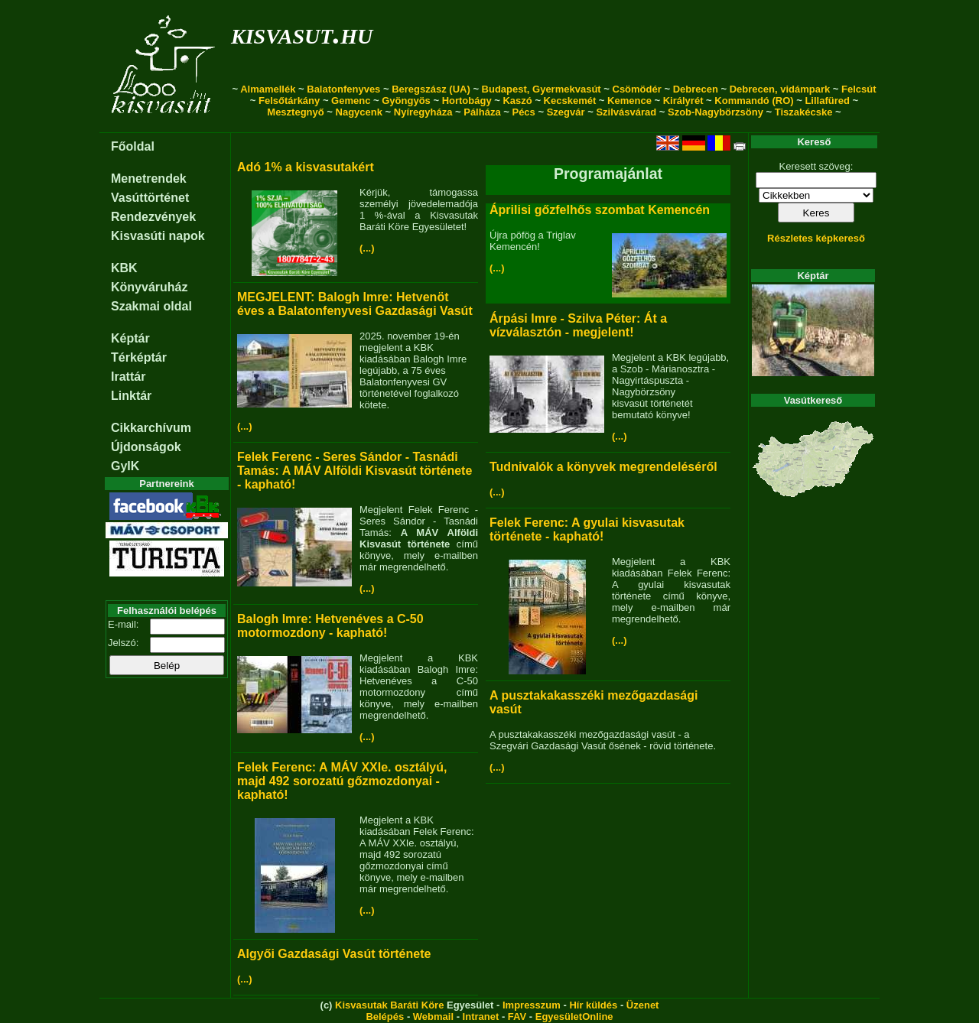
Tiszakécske (804, 112)
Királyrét (683, 100)
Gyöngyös (406, 100)
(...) (367, 248)
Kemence (629, 100)
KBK (124, 267)
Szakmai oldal (151, 306)
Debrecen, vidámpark (780, 89)
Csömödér (637, 89)
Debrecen (695, 89)
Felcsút (859, 89)
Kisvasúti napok (158, 235)
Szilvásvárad (626, 112)
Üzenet (642, 1005)
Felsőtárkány (289, 100)
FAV (517, 1016)
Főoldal (132, 146)
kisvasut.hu (301, 33)
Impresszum (532, 1005)
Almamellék (267, 89)
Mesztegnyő (295, 112)
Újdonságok (146, 446)
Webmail (433, 1016)
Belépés (385, 1016)
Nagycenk (359, 112)
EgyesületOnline (574, 1016)
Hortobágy (467, 100)
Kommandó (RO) (753, 100)
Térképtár (139, 357)
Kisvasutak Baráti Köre (389, 1005)
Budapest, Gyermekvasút (541, 89)
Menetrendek (149, 178)
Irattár (128, 376)
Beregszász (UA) (431, 89)
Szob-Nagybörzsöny (715, 112)
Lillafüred (827, 100)
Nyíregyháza (423, 112)
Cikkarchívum (151, 427)
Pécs (523, 112)
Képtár (130, 338)
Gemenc (350, 100)
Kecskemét (570, 100)
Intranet (481, 1016)
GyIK (125, 466)
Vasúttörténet (150, 197)
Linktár (131, 395)
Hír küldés (593, 1005)
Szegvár (566, 112)
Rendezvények (153, 216)
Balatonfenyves (343, 89)
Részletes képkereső (816, 238)
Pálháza (481, 112)
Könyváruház (149, 287)
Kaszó (517, 100)
